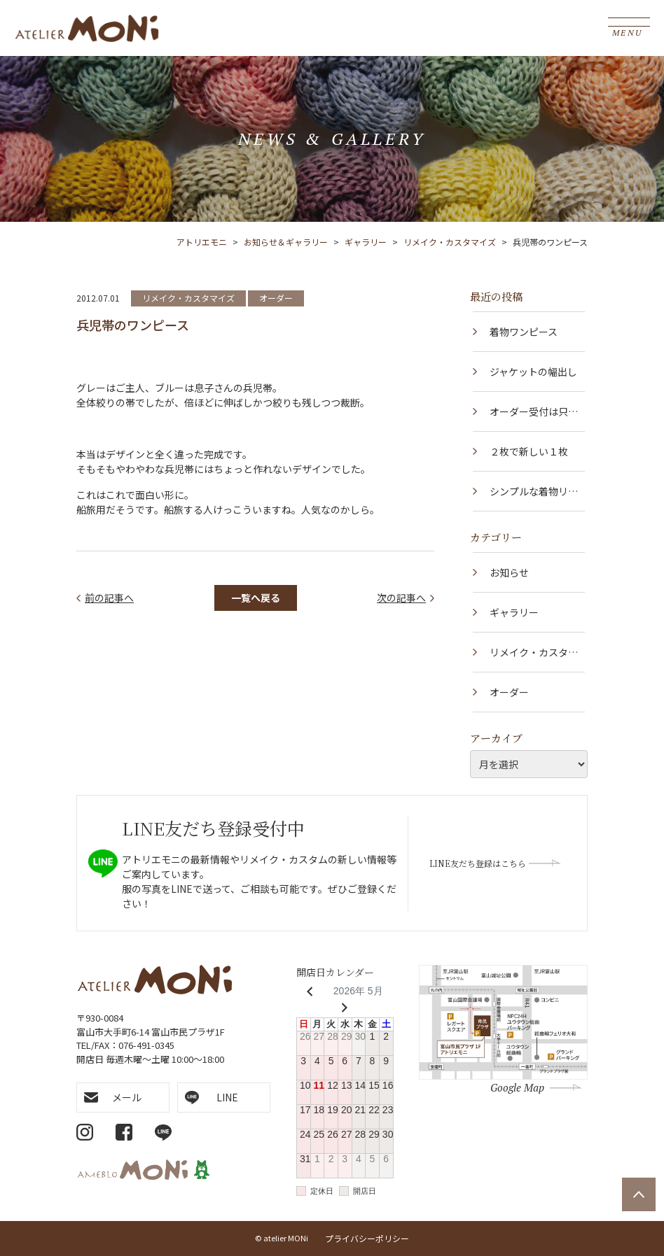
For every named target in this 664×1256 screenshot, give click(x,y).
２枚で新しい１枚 (529, 451)
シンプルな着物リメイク (534, 497)
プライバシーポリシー (367, 1238)
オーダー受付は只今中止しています (534, 417)
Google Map (517, 1087)
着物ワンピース (524, 332)
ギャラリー (514, 612)
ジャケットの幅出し (533, 372)
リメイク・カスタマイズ (188, 298)
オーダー (276, 298)
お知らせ (509, 572)
